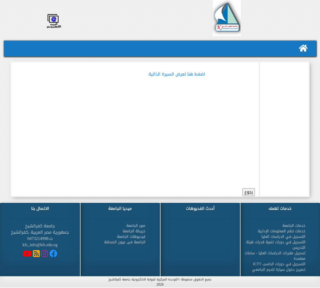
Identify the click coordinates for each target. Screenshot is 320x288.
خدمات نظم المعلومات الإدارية (281, 231)
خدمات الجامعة (293, 225)
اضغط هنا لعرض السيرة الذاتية (176, 74)
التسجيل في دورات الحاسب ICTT (279, 264)
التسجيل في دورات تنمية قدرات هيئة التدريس (275, 245)
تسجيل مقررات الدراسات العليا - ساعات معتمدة (275, 256)
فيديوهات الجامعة (131, 236)
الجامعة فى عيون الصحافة (124, 242)
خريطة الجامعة (134, 231)
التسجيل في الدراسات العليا (283, 236)
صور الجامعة (135, 225)
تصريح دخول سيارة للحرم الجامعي (278, 269)
